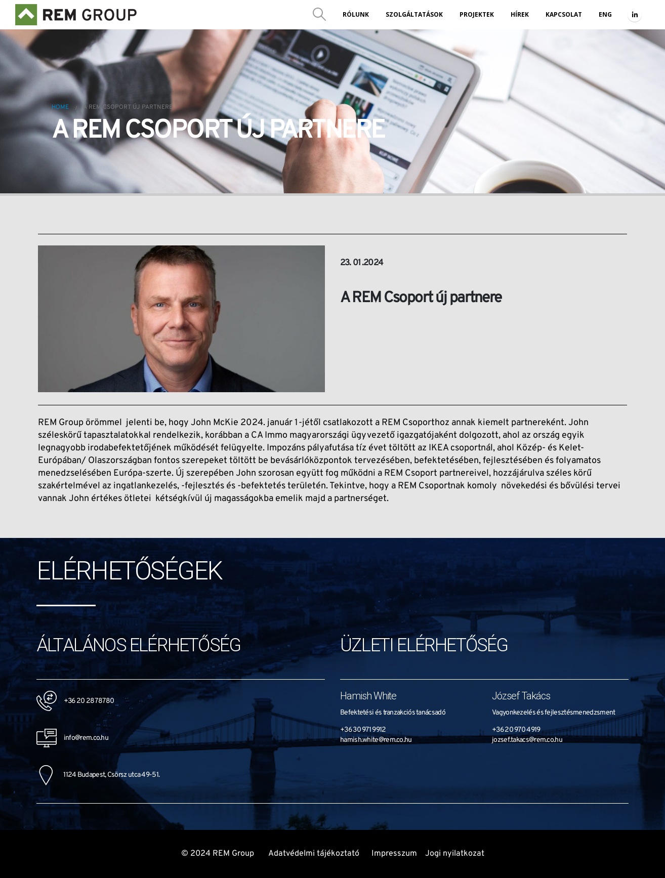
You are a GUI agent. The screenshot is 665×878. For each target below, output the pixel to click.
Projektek (477, 14)
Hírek (520, 14)
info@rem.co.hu (72, 738)
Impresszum (394, 854)
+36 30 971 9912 (363, 730)
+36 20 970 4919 (516, 730)
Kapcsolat (564, 14)
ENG (605, 14)
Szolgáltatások (414, 14)
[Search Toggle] (319, 15)
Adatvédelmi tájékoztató (313, 854)
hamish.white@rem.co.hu (376, 740)
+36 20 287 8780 (89, 700)
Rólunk (356, 14)
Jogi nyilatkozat (454, 854)
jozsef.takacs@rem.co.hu (527, 740)
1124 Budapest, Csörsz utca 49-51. (97, 775)
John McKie (214, 423)
